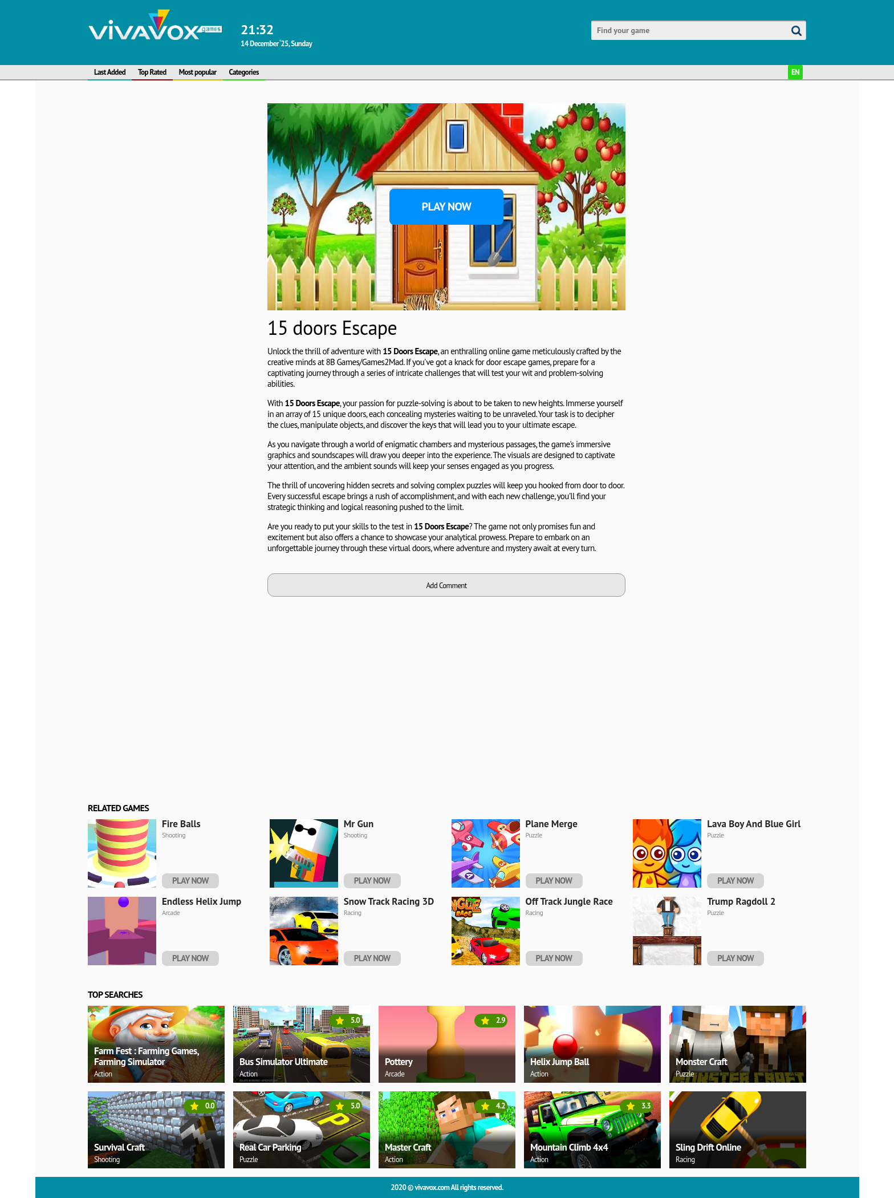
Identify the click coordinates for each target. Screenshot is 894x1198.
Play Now (447, 206)
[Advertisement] (173, 274)
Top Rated (152, 72)
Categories (244, 72)
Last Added (109, 72)
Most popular (198, 72)
